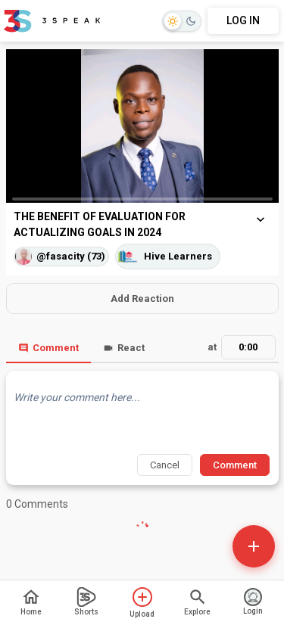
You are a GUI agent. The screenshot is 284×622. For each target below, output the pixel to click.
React (124, 347)
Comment (48, 347)
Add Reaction (142, 298)
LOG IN (243, 20)
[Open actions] (254, 546)
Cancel (164, 465)
